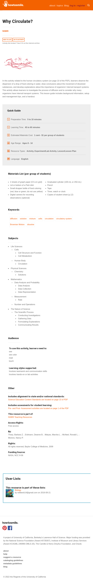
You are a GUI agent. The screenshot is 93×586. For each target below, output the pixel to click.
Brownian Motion (17, 224)
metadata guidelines (12, 564)
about (52, 5)
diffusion (13, 219)
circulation (49, 219)
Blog (66, 5)
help (5, 554)
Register (81, 5)
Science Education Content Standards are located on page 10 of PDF (38, 400)
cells (40, 219)
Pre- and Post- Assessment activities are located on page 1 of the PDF (38, 408)
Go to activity (19, 39)
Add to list (7, 39)
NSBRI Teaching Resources (20, 417)
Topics (60, 5)
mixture (32, 219)
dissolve (30, 224)
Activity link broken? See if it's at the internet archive (21, 43)
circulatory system (64, 219)
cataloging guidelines (13, 560)
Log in (73, 5)
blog (5, 567)
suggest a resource (12, 557)
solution (23, 219)
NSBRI (5, 31)
